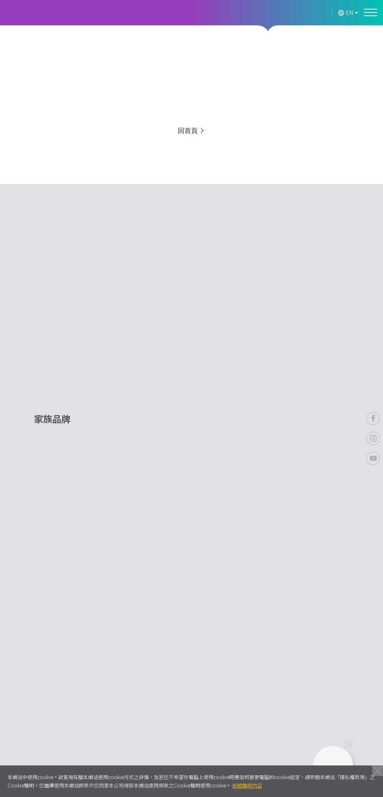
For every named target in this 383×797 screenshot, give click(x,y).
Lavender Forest (39, 13)
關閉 (377, 770)
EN (346, 13)
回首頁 (191, 130)
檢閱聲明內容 (247, 785)
